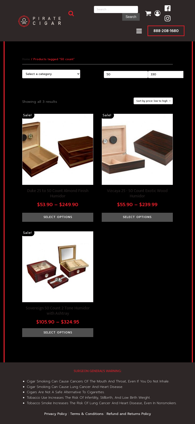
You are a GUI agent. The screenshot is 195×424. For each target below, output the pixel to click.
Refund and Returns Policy (129, 413)
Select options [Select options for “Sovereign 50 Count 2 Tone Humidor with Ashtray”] (57, 332)
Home (26, 59)
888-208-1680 (166, 30)
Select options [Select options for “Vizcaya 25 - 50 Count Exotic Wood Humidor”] (137, 217)
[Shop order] (153, 101)
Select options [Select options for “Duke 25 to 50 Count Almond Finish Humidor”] (57, 217)
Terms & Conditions (86, 413)
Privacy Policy (55, 413)
